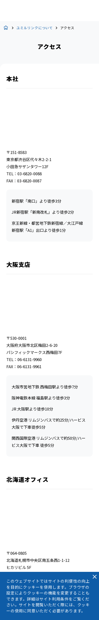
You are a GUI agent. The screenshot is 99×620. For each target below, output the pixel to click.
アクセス (67, 27)
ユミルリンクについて (34, 27)
